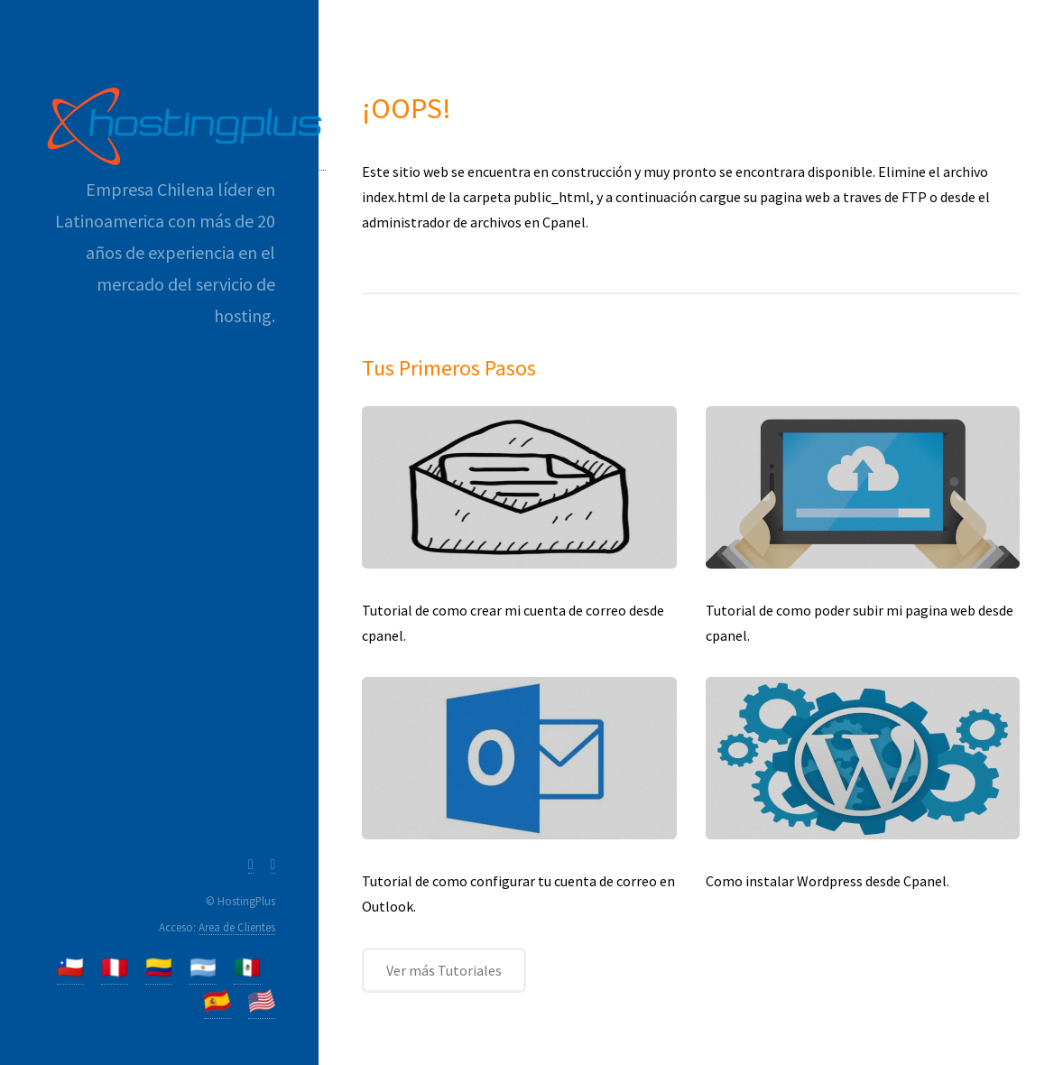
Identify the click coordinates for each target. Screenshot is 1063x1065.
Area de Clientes (237, 927)
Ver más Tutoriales (444, 970)
